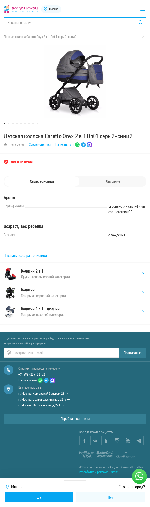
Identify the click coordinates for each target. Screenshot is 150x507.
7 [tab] (29, 123)
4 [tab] (17, 123)
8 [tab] (33, 123)
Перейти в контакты (75, 418)
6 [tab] (25, 123)
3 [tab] (13, 123)
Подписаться (133, 352)
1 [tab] (4, 123)
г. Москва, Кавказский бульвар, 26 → (43, 393)
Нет (110, 497)
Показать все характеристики (25, 255)
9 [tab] (37, 123)
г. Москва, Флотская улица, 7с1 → (41, 405)
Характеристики (40, 145)
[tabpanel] (75, 81)
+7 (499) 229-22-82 (31, 374)
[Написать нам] (139, 476)
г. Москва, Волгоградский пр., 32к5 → (44, 399)
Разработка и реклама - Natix (98, 472)
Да (39, 497)
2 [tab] (8, 123)
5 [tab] (21, 123)
